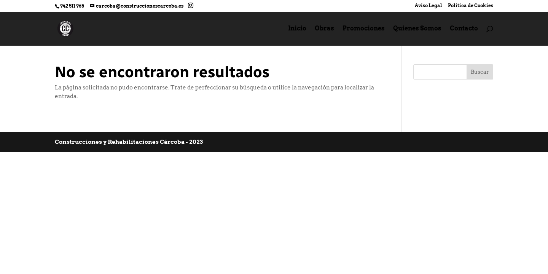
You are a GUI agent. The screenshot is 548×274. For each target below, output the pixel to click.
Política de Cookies (470, 5)
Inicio (297, 29)
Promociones (363, 29)
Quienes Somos (417, 29)
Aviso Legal (428, 5)
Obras (324, 29)
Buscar (480, 72)
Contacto (464, 29)
